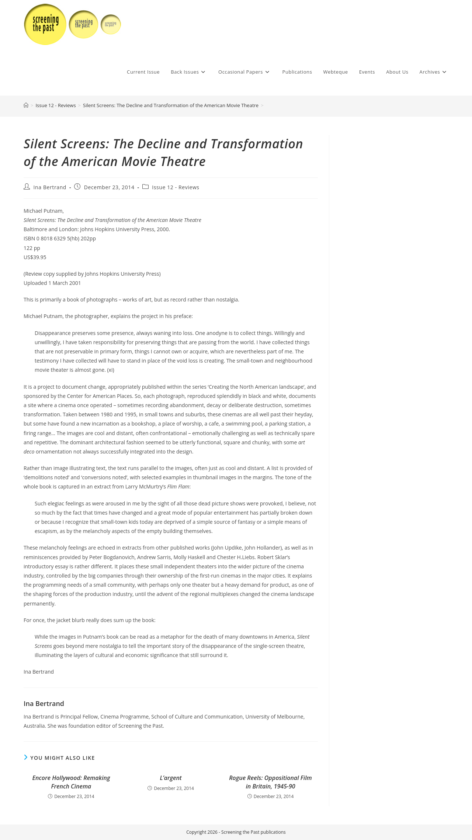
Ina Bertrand (50, 187)
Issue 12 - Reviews (175, 187)
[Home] (26, 105)
